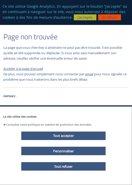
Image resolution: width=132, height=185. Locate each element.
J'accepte (85, 17)
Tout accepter (63, 135)
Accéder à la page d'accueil (23, 69)
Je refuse (109, 17)
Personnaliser (63, 151)
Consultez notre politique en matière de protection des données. (49, 124)
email (89, 74)
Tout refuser (63, 166)
